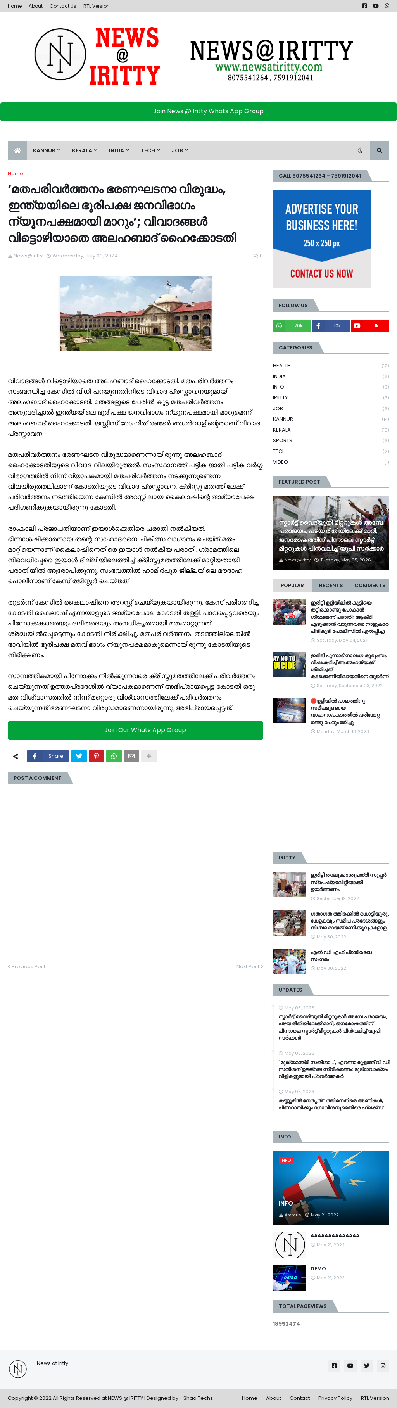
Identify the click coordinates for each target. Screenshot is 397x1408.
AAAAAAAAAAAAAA (335, 1235)
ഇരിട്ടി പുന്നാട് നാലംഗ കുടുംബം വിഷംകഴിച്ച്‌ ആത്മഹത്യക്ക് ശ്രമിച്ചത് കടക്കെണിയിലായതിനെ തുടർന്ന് (349, 666)
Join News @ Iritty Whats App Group (201, 111)
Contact (300, 1398)
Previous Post (28, 966)
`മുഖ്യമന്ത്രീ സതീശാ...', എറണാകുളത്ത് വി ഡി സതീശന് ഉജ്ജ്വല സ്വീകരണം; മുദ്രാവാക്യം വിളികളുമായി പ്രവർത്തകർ (334, 1069)
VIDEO (331, 462)
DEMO (318, 1268)
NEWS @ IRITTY (125, 1398)
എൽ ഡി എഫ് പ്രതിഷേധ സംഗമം (341, 956)
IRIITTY (331, 398)
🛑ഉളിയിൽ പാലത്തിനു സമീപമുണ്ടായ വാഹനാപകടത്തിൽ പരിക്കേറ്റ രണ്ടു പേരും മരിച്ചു (345, 712)
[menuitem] (17, 150)
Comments (370, 585)
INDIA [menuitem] (116, 150)
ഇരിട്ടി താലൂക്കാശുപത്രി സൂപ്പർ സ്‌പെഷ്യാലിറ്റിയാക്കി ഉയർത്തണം (348, 882)
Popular (292, 585)
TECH (331, 451)
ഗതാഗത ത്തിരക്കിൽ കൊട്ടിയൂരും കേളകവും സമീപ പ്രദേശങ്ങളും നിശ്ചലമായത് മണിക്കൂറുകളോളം (350, 920)
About (36, 6)
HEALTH (331, 366)
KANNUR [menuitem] (44, 150)
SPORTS (331, 441)
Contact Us (63, 6)
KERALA (331, 430)
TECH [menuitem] (148, 150)
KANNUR (331, 419)
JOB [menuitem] (177, 150)
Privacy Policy (335, 1398)
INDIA (331, 377)
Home (15, 6)
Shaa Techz (198, 1398)
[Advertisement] (331, 793)
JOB (331, 409)
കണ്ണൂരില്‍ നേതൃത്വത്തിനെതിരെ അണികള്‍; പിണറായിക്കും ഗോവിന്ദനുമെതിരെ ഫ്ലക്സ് (330, 1104)
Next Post (247, 966)
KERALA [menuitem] (82, 150)
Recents (331, 585)
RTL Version (96, 6)
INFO (331, 387)
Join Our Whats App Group (137, 730)
